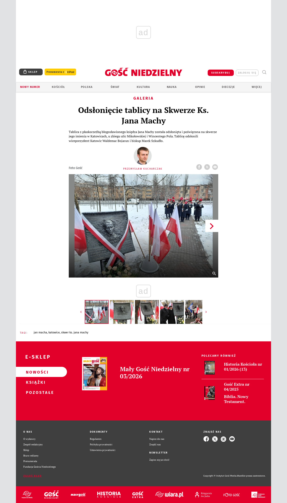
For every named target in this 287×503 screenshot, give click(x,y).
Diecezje (228, 87)
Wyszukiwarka (264, 72)
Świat (115, 87)
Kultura (143, 87)
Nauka (172, 87)
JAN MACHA (40, 332)
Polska (86, 87)
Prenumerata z (60, 72)
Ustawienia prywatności (102, 450)
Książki (35, 382)
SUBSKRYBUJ (220, 72)
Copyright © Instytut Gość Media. (220, 476)
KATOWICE (54, 332)
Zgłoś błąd (32, 476)
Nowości (35, 372)
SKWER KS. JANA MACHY (74, 332)
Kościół (58, 87)
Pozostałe (35, 392)
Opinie (200, 87)
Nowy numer (30, 87)
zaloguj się (247, 72)
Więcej (257, 87)
